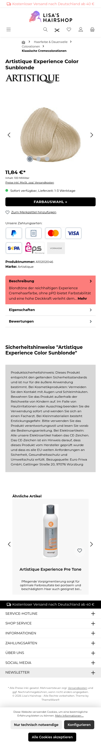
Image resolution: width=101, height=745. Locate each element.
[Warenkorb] (92, 30)
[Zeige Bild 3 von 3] (47, 159)
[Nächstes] (92, 135)
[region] (50, 135)
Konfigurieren (79, 725)
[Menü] (9, 30)
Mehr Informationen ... (69, 715)
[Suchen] (45, 30)
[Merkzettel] (69, 30)
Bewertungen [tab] (51, 321)
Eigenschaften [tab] (51, 310)
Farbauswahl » (50, 202)
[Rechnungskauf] (33, 233)
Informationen (20, 633)
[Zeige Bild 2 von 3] (38, 159)
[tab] (50, 290)
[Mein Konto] (81, 30)
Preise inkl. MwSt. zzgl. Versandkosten (29, 182)
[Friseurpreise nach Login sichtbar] (57, 30)
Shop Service (18, 623)
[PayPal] (13, 233)
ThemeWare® (50, 699)
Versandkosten (77, 687)
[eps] (34, 248)
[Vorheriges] (9, 135)
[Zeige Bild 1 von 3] (30, 159)
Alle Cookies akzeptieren (52, 737)
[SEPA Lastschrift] (13, 248)
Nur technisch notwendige (36, 725)
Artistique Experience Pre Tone (50, 569)
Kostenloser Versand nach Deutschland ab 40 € (53, 4)
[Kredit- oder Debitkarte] (63, 233)
